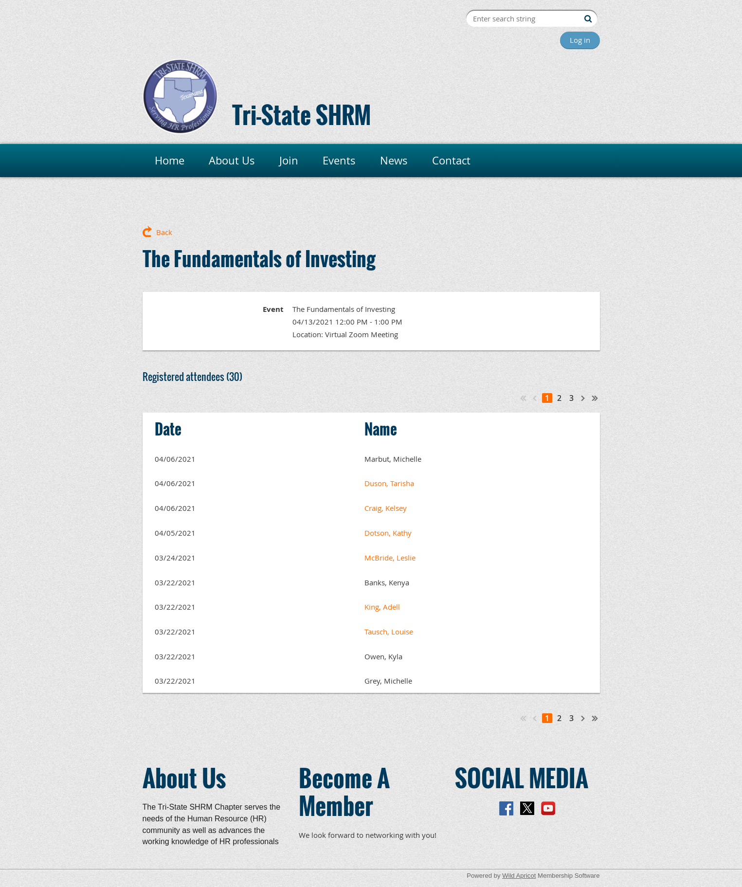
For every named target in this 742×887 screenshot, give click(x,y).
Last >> (595, 398)
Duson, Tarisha (389, 483)
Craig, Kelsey (385, 508)
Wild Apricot (519, 875)
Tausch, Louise (388, 631)
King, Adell (382, 607)
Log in (580, 40)
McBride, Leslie (390, 557)
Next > (583, 398)
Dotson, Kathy (388, 533)
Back (164, 232)
